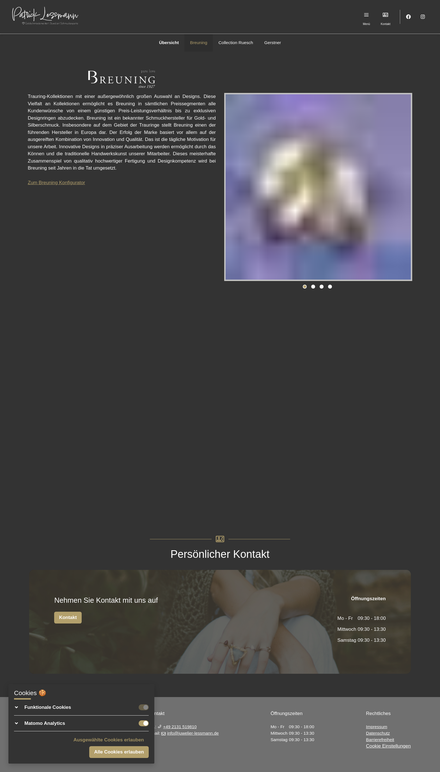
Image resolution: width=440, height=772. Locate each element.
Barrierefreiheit (380, 739)
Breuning (198, 42)
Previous (231, 188)
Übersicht (169, 42)
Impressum (376, 726)
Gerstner (272, 42)
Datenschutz (378, 733)
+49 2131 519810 (177, 726)
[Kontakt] (386, 15)
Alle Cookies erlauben (119, 752)
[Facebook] (409, 17)
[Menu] (366, 15)
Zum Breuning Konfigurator (56, 182)
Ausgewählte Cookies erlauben (109, 740)
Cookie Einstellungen (388, 746)
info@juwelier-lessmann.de (190, 733)
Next (405, 188)
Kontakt (68, 617)
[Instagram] (423, 17)
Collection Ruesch (235, 42)
